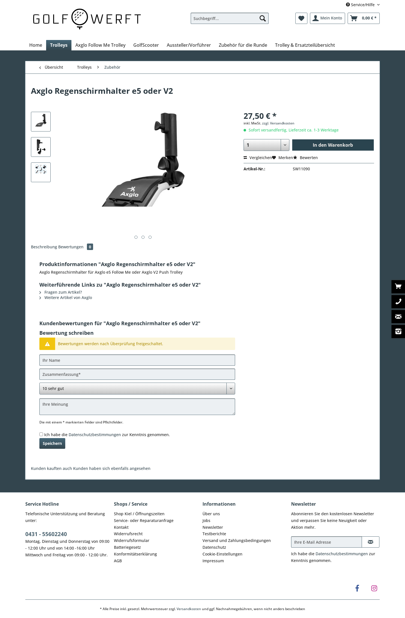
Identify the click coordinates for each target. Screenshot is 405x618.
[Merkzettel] (301, 18)
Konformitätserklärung (135, 554)
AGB (118, 560)
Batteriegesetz (127, 547)
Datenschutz (214, 547)
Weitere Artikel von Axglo (65, 297)
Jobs (206, 520)
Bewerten (305, 157)
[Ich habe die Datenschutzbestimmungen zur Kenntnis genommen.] (41, 434)
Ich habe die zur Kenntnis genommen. (107, 434)
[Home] (35, 45)
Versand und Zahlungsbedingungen (236, 540)
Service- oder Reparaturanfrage (144, 520)
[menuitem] (230, 21)
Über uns (211, 513)
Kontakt (121, 527)
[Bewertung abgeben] (137, 388)
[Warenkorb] (364, 18)
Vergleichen (258, 157)
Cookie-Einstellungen (222, 554)
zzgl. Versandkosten (278, 123)
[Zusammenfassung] (137, 374)
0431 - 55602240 (46, 534)
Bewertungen (75, 246)
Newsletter (212, 527)
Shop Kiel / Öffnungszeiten (139, 513)
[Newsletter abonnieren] (370, 542)
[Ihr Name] (137, 360)
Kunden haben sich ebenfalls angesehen (111, 468)
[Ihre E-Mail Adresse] (326, 542)
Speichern (52, 443)
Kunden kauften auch (51, 468)
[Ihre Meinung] (137, 406)
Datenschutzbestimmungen (95, 434)
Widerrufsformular (131, 540)
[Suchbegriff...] (230, 18)
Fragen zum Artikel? (60, 292)
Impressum (213, 560)
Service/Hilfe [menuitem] (361, 4)
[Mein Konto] (327, 18)
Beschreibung (44, 246)
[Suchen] (263, 18)
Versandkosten (189, 608)
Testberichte (214, 533)
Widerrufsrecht (128, 533)
